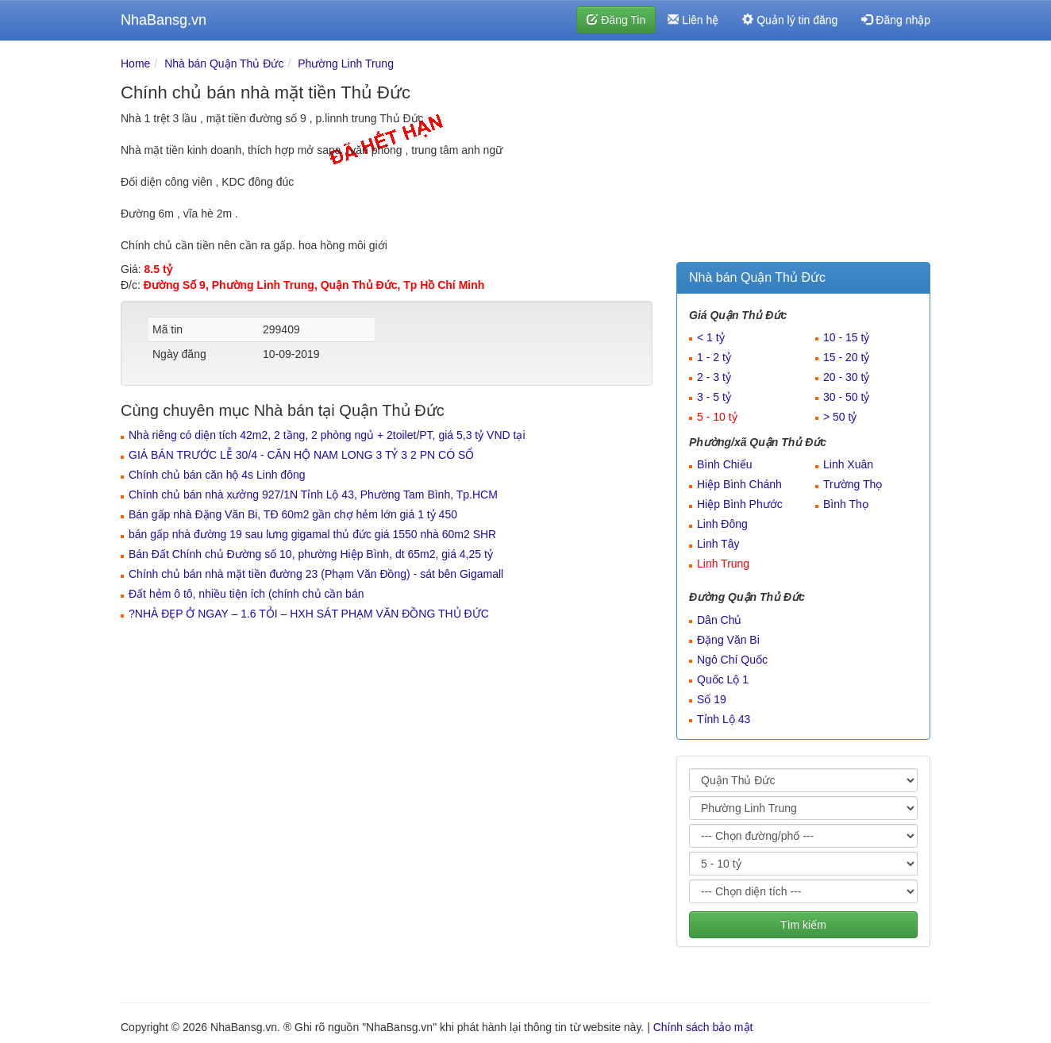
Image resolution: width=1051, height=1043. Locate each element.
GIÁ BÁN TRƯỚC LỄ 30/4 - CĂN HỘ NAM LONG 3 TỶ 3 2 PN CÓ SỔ (301, 454)
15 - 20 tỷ (846, 357)
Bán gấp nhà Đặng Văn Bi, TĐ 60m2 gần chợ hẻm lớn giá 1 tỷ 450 (293, 514)
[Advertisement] (803, 155)
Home (135, 63)
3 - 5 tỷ (714, 397)
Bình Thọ (845, 504)
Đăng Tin (616, 19)
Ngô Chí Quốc (732, 659)
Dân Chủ (719, 620)
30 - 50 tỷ (846, 397)
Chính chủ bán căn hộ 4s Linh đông (217, 474)
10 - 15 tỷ (846, 337)
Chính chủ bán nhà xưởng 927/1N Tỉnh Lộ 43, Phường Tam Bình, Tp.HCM (313, 494)
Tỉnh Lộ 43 (723, 719)
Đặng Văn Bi (728, 639)
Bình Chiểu (724, 464)
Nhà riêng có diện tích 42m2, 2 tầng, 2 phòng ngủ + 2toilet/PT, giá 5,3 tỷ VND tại (327, 435)
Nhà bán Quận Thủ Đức (223, 63)
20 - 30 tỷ (846, 377)
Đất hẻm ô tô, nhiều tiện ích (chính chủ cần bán (246, 593)
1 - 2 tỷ (714, 357)
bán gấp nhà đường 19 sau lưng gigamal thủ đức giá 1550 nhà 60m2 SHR (312, 534)
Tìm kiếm (803, 924)
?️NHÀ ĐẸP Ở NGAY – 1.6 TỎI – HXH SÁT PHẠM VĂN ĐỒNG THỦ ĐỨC (309, 613)
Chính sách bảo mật (703, 1027)
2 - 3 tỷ (714, 377)
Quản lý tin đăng (789, 19)
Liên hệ (693, 19)
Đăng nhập (895, 19)
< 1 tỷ (711, 337)
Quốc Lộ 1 (723, 679)
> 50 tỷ (840, 416)
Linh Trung (723, 563)
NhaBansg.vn (163, 20)
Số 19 (711, 699)
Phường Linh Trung (346, 63)
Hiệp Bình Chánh (739, 484)
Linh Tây (718, 543)
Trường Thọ (852, 484)
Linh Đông (722, 524)
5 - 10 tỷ (717, 416)
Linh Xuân (848, 464)
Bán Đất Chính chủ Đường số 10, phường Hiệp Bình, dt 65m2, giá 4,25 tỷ (311, 554)
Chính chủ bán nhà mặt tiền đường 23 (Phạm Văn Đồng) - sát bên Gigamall (316, 574)
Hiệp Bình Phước (740, 504)
